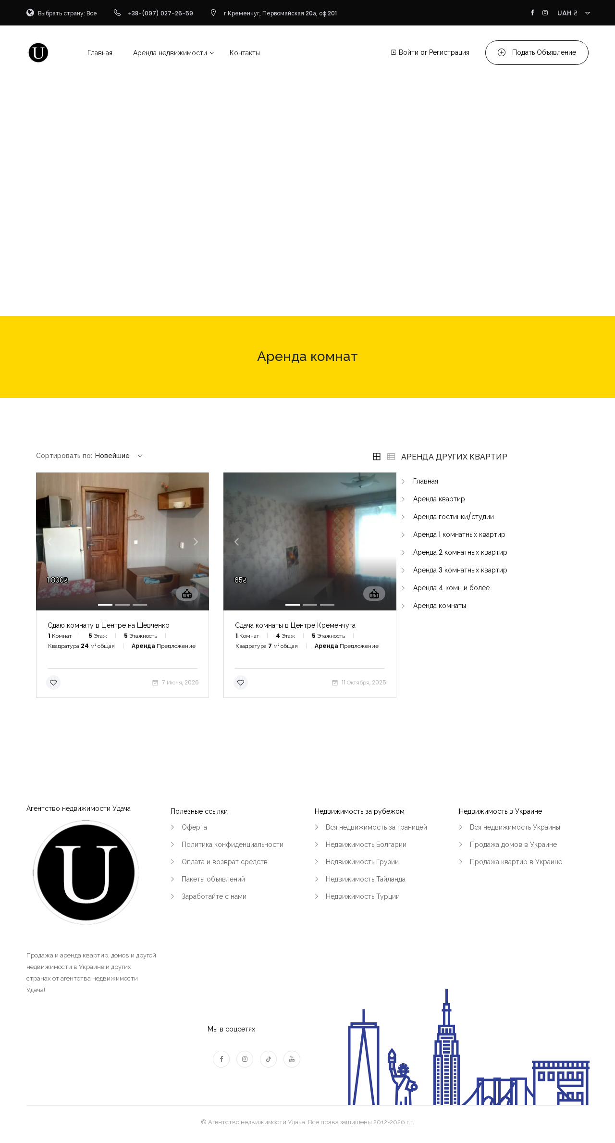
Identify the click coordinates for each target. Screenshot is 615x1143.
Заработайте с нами (214, 896)
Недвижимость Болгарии (366, 844)
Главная (425, 481)
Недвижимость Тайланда (366, 879)
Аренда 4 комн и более (451, 588)
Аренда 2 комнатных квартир (460, 552)
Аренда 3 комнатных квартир (460, 570)
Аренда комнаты (439, 605)
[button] (49, 541)
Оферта (194, 827)
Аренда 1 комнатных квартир (459, 534)
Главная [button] (99, 53)
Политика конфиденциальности (232, 844)
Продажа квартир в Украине (516, 862)
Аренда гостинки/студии (453, 517)
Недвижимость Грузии (362, 862)
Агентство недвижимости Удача (78, 808)
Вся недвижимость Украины (515, 827)
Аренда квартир (439, 499)
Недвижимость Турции (363, 896)
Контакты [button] (245, 53)
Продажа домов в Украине (513, 844)
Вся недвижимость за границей (376, 827)
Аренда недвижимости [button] (170, 53)
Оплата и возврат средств (225, 862)
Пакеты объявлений (213, 879)
